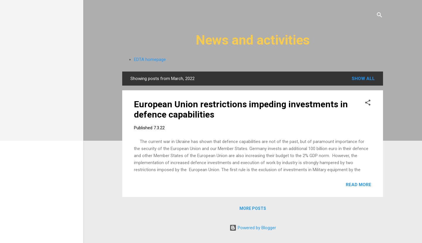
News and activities (253, 40)
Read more (358, 184)
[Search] (379, 16)
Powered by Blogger (252, 227)
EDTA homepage (150, 59)
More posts (252, 208)
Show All (363, 78)
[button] (367, 103)
